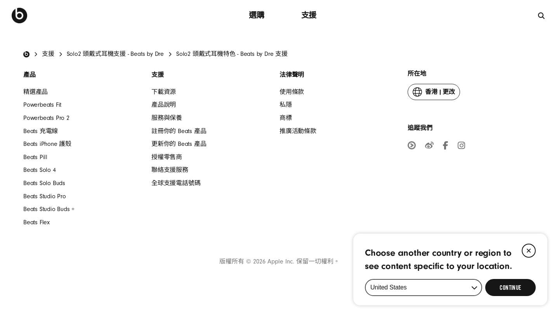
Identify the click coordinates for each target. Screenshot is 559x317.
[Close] (529, 251)
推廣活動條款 (298, 131)
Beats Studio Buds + (49, 209)
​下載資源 (163, 91)
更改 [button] (434, 93)
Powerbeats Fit (42, 104)
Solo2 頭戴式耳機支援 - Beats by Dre (115, 53)
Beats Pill (35, 157)
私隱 (286, 104)
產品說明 (163, 104)
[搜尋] (541, 15)
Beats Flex (36, 222)
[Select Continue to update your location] (510, 287)
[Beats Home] (26, 54)
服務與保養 (166, 117)
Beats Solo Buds (44, 183)
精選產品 (35, 91)
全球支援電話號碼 (175, 183)
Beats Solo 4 (39, 169)
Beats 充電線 (40, 131)
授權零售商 (166, 157)
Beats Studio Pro (44, 196)
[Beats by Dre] (19, 15)
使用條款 (292, 91)
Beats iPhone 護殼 (47, 143)
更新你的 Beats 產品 (178, 143)
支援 (309, 15)
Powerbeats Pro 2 (46, 117)
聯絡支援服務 (169, 169)
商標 (286, 117)
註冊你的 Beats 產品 (178, 131)
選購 (256, 15)
